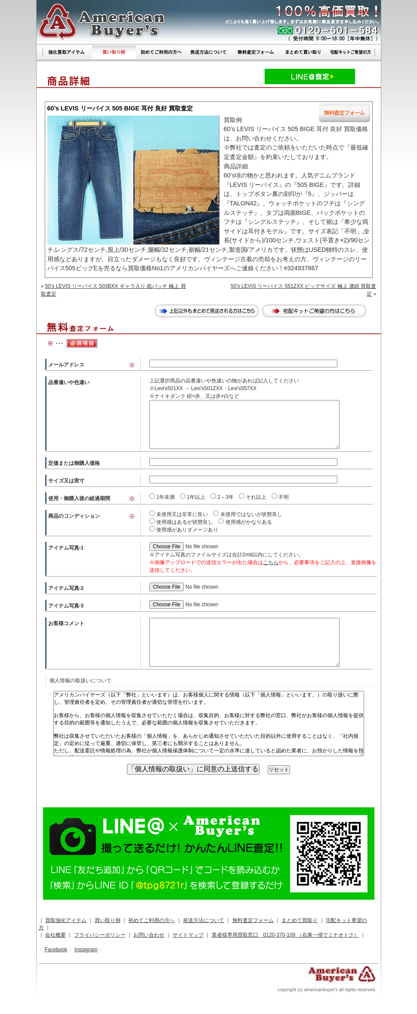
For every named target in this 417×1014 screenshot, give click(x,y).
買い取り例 (107, 920)
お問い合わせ (148, 935)
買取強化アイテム (65, 920)
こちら (270, 562)
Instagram (85, 950)
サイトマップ (188, 935)
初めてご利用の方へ (151, 920)
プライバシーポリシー (100, 935)
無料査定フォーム (253, 920)
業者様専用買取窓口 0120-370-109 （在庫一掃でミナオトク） (285, 935)
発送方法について (203, 920)
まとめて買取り (299, 920)
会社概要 (55, 935)
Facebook (55, 950)
